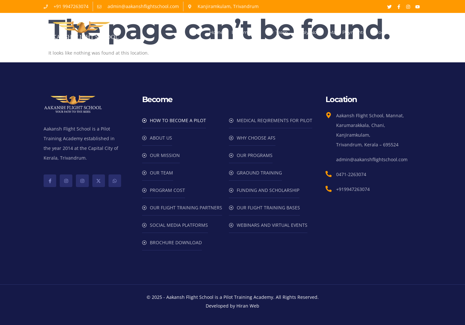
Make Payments (347, 32)
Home (216, 32)
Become (244, 32)
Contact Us (405, 32)
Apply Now (308, 32)
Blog (379, 32)
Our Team (276, 32)
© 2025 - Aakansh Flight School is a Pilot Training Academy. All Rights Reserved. (233, 297)
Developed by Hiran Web (232, 306)
